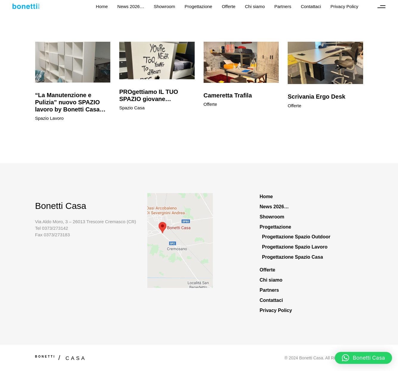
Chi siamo (271, 279)
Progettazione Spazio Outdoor (296, 236)
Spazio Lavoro (49, 118)
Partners (269, 290)
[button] (363, 358)
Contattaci (271, 300)
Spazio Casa (132, 107)
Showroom (272, 216)
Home (266, 196)
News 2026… (274, 206)
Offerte (210, 104)
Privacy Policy (276, 310)
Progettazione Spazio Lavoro (295, 246)
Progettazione (275, 226)
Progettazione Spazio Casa (292, 257)
